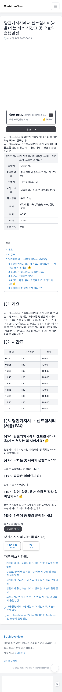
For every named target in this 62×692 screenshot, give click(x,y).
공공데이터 (20, 652)
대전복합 (12, 546)
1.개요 (9, 249)
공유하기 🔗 (13, 528)
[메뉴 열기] (55, 668)
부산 (31, 546)
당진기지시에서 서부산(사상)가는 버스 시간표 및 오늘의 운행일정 (30, 616)
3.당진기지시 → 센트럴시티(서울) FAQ (26, 259)
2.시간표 (10, 254)
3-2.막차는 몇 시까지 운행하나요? (26, 271)
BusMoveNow (13, 636)
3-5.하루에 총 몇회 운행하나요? (25, 287)
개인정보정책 (10, 661)
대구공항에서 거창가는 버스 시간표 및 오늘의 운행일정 (29, 608)
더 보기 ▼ (31, 129)
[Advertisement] (31, 74)
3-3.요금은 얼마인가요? (20, 275)
